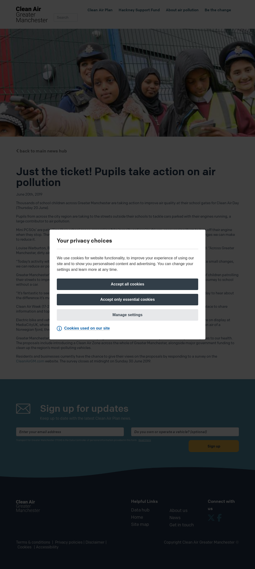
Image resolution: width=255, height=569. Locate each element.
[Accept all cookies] (127, 284)
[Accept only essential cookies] (127, 299)
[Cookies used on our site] (84, 328)
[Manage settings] (127, 315)
